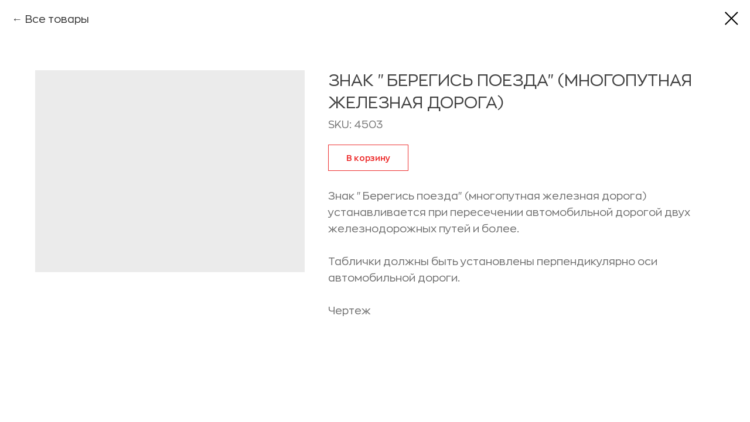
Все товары (57, 19)
